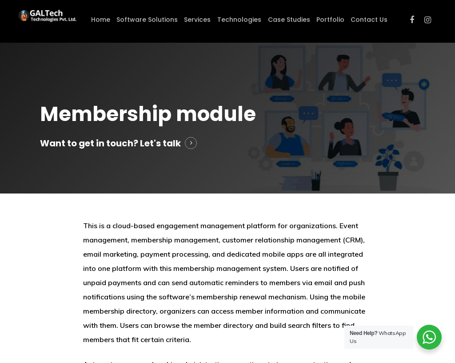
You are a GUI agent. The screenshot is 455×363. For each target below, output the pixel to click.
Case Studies (289, 19)
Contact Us (369, 19)
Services (197, 19)
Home (100, 19)
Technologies (239, 19)
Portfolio (330, 19)
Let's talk (160, 143)
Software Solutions (147, 19)
